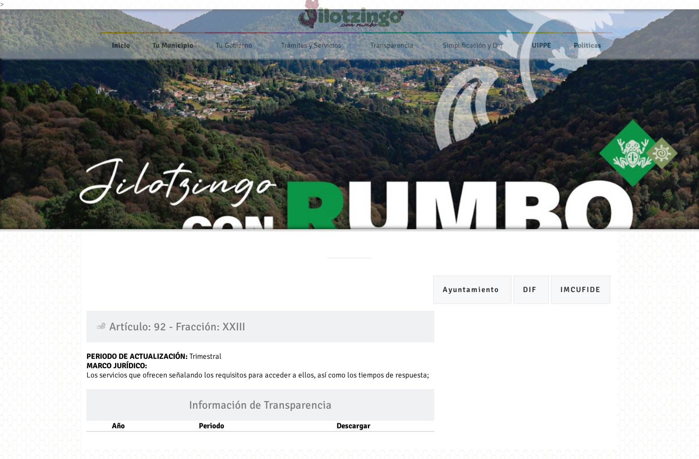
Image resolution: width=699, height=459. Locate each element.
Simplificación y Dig (472, 43)
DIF (531, 289)
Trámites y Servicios (311, 43)
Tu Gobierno (234, 43)
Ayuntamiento (472, 289)
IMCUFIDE (580, 289)
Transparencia (391, 43)
